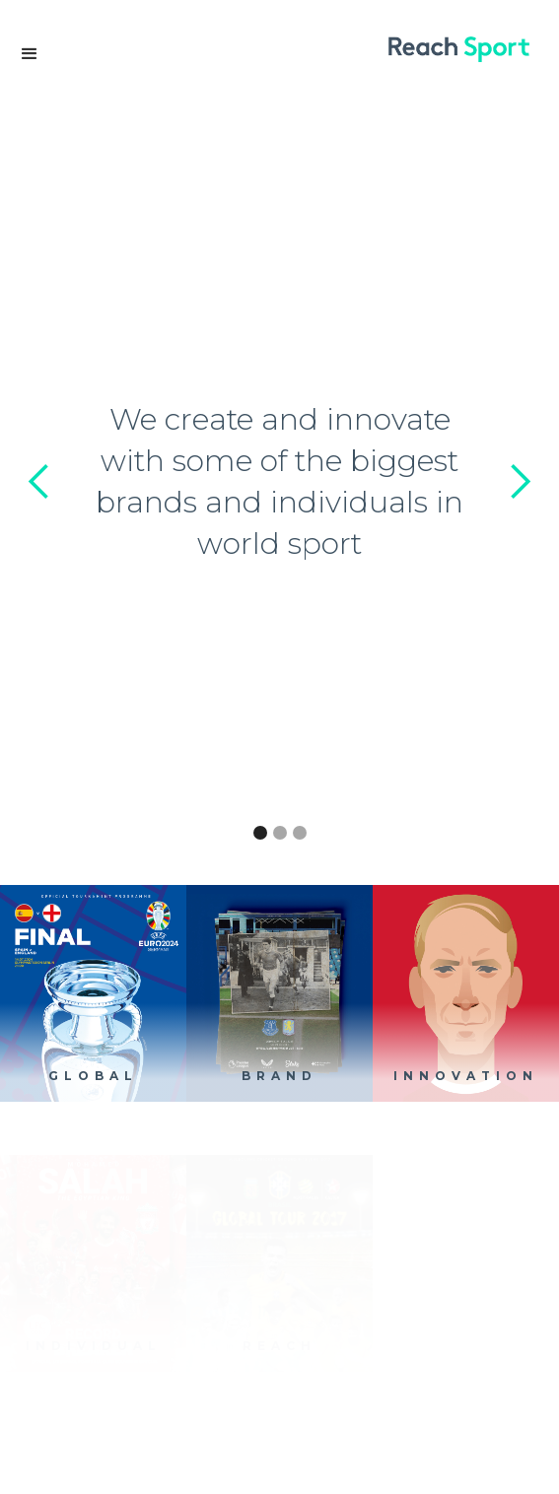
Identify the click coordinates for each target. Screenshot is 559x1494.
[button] (29, 54)
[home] (469, 49)
